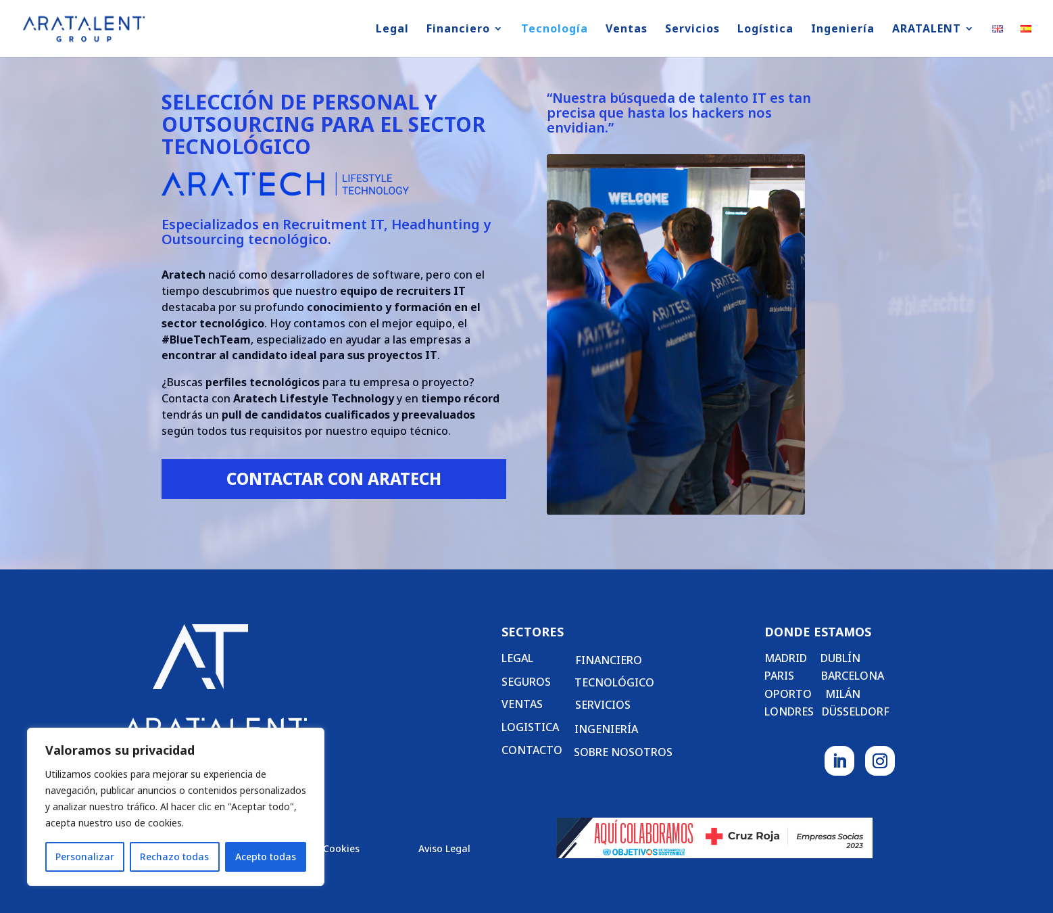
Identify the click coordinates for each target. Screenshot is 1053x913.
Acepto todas (265, 856)
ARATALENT (926, 30)
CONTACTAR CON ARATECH (333, 478)
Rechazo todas (174, 856)
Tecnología (554, 30)
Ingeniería (843, 30)
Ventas (626, 30)
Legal (392, 30)
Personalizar (84, 856)
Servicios (692, 30)
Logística (765, 30)
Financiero (458, 30)
